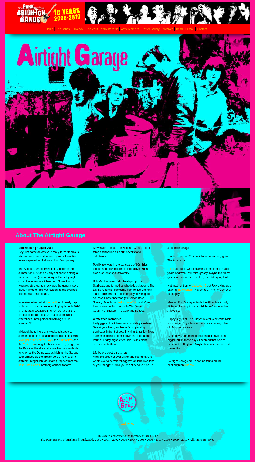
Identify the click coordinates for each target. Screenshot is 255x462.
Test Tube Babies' (29, 365)
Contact (202, 29)
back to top (127, 423)
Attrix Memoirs (130, 29)
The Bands (63, 29)
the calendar (185, 289)
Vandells (28, 344)
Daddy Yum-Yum (127, 302)
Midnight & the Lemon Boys (35, 340)
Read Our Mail (185, 29)
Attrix (170, 268)
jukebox (189, 365)
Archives (168, 29)
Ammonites (66, 340)
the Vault (51, 302)
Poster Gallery (151, 29)
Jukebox (78, 29)
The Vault (92, 29)
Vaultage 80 (199, 285)
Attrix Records (109, 29)
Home (49, 29)
